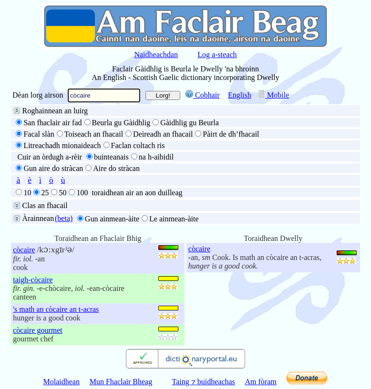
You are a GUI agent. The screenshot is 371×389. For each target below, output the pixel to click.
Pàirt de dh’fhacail (231, 134)
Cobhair (203, 95)
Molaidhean (61, 382)
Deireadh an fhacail (163, 134)
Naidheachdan (156, 54)
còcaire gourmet (37, 330)
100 (82, 193)
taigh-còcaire (33, 280)
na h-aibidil (156, 157)
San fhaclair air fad (52, 123)
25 (45, 193)
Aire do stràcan (116, 168)
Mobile (273, 95)
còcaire (24, 250)
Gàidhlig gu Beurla (189, 123)
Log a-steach (217, 54)
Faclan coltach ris (138, 145)
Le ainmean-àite (174, 219)
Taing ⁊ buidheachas (203, 382)
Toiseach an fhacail (93, 134)
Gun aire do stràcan (53, 168)
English (239, 95)
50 (62, 193)
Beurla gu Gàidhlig (121, 123)
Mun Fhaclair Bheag (121, 382)
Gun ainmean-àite (112, 219)
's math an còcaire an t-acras (56, 309)
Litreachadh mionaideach (62, 145)
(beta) (63, 218)
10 (27, 193)
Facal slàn (38, 134)
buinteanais (111, 157)
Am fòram (261, 382)
